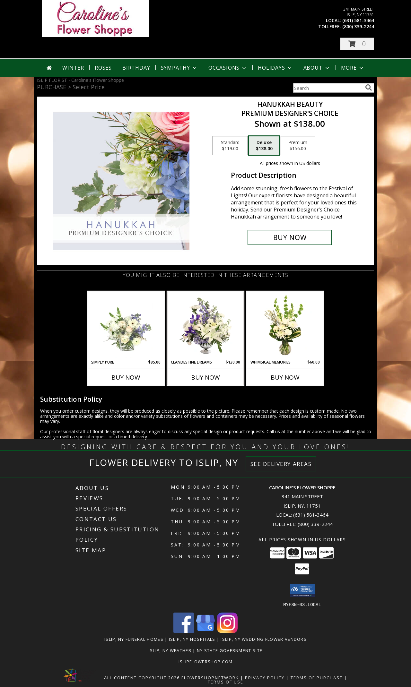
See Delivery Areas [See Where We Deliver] (281, 464)
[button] (357, 44)
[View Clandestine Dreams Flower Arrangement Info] (205, 325)
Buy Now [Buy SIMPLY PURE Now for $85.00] (125, 377)
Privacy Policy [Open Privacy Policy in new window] (264, 677)
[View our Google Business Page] (205, 631)
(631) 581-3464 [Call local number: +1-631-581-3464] (358, 20)
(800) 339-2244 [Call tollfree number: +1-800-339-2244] (358, 26)
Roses (103, 67)
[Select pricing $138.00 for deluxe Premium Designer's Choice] (264, 145)
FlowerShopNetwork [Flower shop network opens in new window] (210, 677)
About (316, 67)
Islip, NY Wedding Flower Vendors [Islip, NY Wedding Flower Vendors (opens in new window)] (264, 639)
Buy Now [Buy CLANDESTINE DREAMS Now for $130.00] (205, 377)
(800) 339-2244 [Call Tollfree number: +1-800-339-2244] (315, 524)
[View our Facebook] (183, 631)
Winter (73, 67)
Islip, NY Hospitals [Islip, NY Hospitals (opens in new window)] (192, 639)
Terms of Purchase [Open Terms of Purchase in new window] (317, 677)
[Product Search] (327, 87)
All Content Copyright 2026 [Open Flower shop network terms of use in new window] (142, 677)
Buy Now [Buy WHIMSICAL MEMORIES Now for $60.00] (285, 377)
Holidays (275, 67)
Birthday (136, 67)
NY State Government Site (229, 650)
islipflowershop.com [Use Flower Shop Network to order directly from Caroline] (206, 661)
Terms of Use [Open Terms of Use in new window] (225, 681)
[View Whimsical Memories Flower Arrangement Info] (285, 325)
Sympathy (179, 67)
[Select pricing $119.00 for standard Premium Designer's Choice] (230, 145)
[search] (368, 87)
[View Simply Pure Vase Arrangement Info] (126, 325)
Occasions (227, 67)
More (352, 67)
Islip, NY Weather (170, 650)
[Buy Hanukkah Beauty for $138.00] (290, 237)
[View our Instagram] (227, 631)
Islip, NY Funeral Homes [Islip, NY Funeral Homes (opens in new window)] (133, 639)
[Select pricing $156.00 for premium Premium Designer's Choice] (298, 145)
